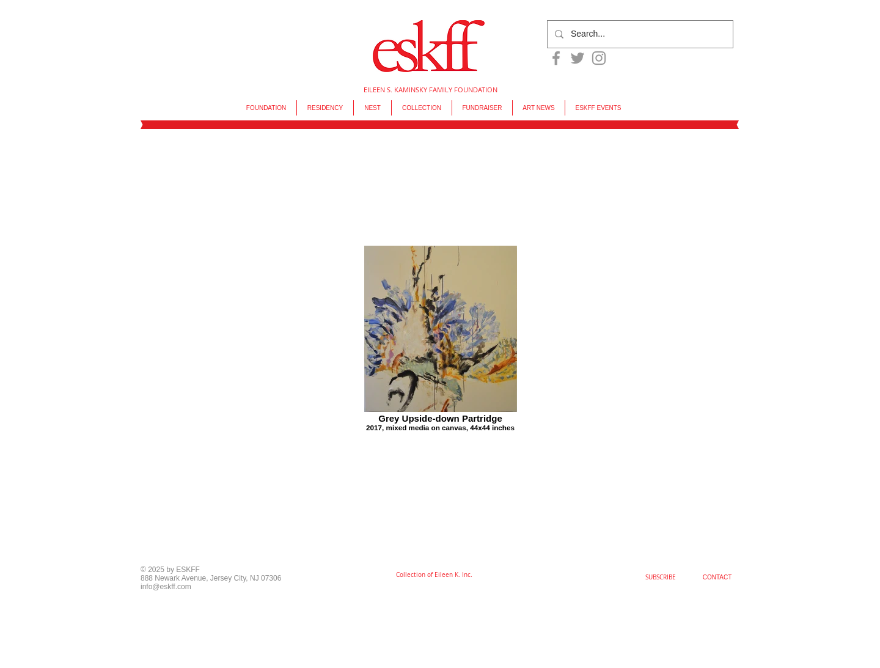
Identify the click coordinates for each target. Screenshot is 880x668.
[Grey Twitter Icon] (577, 58)
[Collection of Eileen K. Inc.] (434, 574)
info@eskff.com (166, 586)
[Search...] (639, 34)
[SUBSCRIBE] (660, 577)
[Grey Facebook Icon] (556, 58)
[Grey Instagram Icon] (599, 58)
